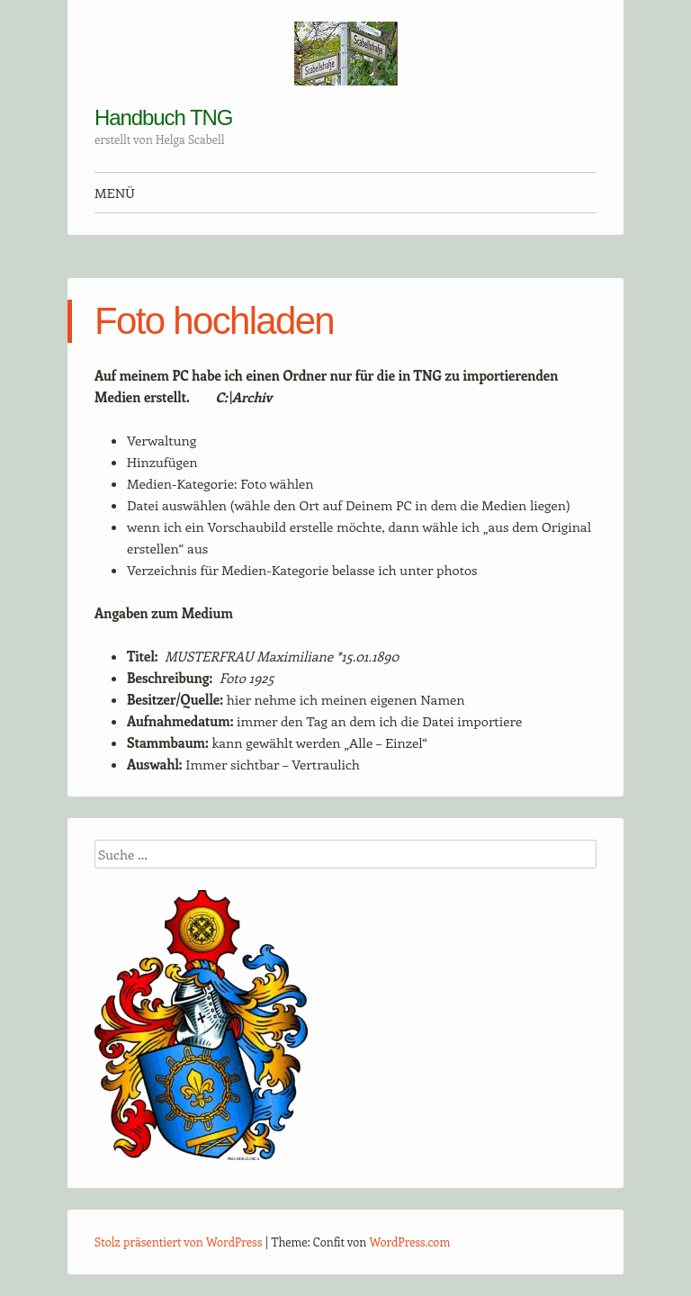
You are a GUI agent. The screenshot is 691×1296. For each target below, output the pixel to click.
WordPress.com (410, 1241)
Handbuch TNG (163, 117)
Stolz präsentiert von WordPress (178, 1241)
